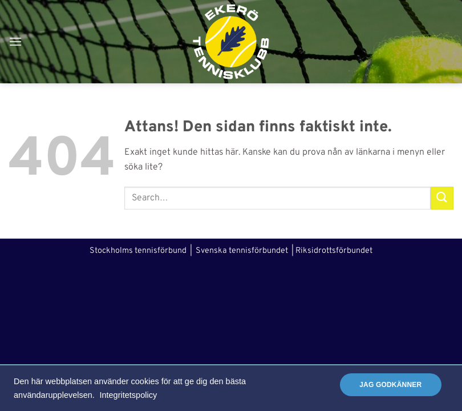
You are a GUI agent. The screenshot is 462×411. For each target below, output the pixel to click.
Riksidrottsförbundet (333, 250)
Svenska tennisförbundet (242, 250)
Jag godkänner (390, 385)
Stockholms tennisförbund (138, 250)
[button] (15, 41)
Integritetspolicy (128, 395)
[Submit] (442, 198)
